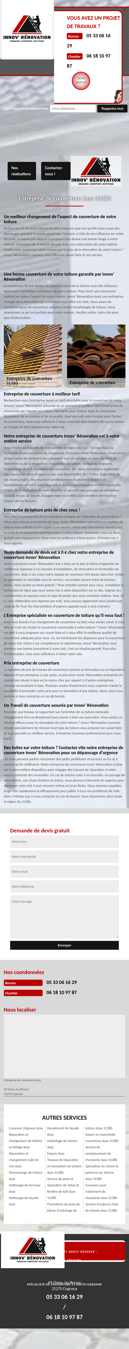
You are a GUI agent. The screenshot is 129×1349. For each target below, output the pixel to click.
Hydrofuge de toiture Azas (62, 1144)
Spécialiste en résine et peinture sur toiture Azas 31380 (101, 1172)
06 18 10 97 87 (61, 992)
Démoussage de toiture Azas (25, 1175)
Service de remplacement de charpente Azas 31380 (101, 1153)
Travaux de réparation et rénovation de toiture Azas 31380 (64, 1166)
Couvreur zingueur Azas (26, 1128)
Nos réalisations (21, 170)
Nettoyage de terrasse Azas (25, 1188)
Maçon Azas (55, 1153)
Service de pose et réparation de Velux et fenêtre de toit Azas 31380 (63, 1188)
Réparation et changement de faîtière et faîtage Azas (25, 1140)
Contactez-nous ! (54, 170)
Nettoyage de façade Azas (23, 1201)
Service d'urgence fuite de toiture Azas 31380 (101, 1207)
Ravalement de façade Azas (63, 1131)
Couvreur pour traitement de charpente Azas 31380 (101, 1191)
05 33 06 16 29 (61, 982)
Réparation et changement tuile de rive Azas (24, 1159)
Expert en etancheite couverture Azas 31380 (101, 1137)
